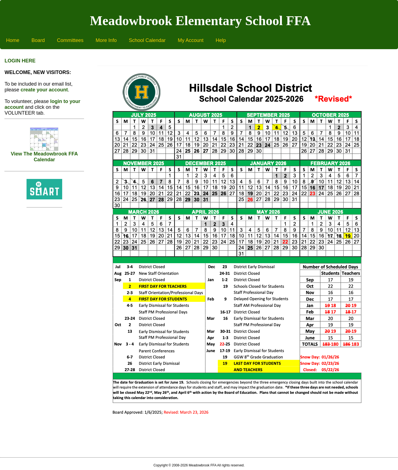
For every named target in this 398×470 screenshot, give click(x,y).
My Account (190, 40)
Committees (70, 40)
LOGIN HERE (19, 61)
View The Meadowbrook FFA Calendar (44, 154)
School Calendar (147, 40)
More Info (106, 40)
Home (12, 40)
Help (221, 40)
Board (38, 40)
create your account (44, 90)
